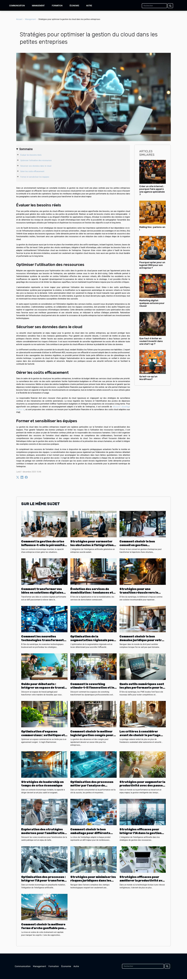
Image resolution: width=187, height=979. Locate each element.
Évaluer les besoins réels (31, 155)
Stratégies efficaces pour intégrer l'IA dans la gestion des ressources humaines (140, 833)
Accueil (19, 19)
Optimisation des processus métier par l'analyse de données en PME (91, 785)
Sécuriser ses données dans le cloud (35, 166)
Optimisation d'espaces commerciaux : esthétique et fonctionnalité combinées (43, 735)
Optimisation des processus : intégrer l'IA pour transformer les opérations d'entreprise (44, 880)
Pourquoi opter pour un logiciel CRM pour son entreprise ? (152, 265)
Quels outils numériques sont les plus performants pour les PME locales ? (141, 687)
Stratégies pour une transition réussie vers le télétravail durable (138, 592)
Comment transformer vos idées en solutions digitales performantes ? (42, 592)
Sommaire (26, 149)
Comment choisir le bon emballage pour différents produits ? (90, 833)
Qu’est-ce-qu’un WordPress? (148, 378)
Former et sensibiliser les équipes (34, 177)
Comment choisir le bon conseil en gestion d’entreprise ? (137, 545)
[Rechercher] (154, 5)
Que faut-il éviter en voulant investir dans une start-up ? (151, 341)
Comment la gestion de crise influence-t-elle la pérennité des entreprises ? (42, 545)
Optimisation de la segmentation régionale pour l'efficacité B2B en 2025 (92, 640)
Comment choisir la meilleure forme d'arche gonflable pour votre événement (43, 928)
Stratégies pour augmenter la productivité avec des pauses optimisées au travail (142, 785)
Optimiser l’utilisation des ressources (36, 160)
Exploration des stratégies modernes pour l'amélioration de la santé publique (43, 833)
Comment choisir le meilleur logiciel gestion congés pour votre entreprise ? (91, 735)
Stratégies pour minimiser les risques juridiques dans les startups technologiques (93, 880)
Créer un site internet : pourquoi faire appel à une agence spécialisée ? (152, 190)
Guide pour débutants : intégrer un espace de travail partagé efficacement (43, 687)
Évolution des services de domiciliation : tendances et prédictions (91, 592)
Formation (57, 6)
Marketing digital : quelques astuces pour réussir (151, 303)
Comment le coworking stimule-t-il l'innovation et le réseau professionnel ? (92, 687)
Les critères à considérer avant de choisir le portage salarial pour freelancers (139, 735)
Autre (89, 6)
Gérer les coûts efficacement (32, 171)
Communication (17, 6)
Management (38, 6)
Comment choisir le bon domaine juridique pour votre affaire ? (141, 640)
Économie (74, 6)
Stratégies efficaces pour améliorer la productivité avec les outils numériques (142, 880)
